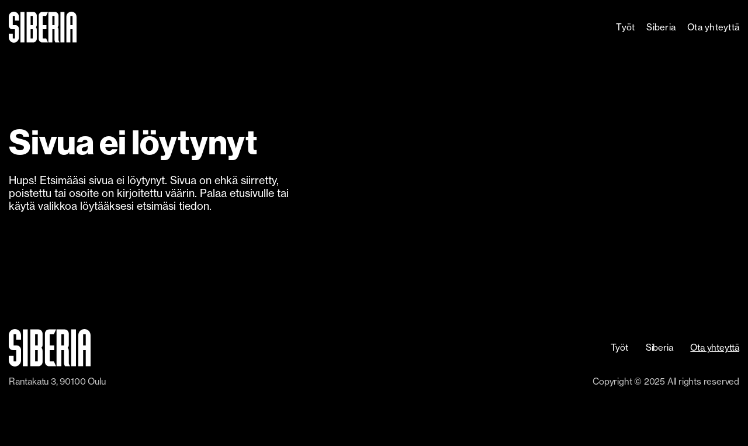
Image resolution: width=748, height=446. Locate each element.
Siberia (661, 27)
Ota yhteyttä (713, 27)
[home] (76, 27)
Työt (625, 27)
